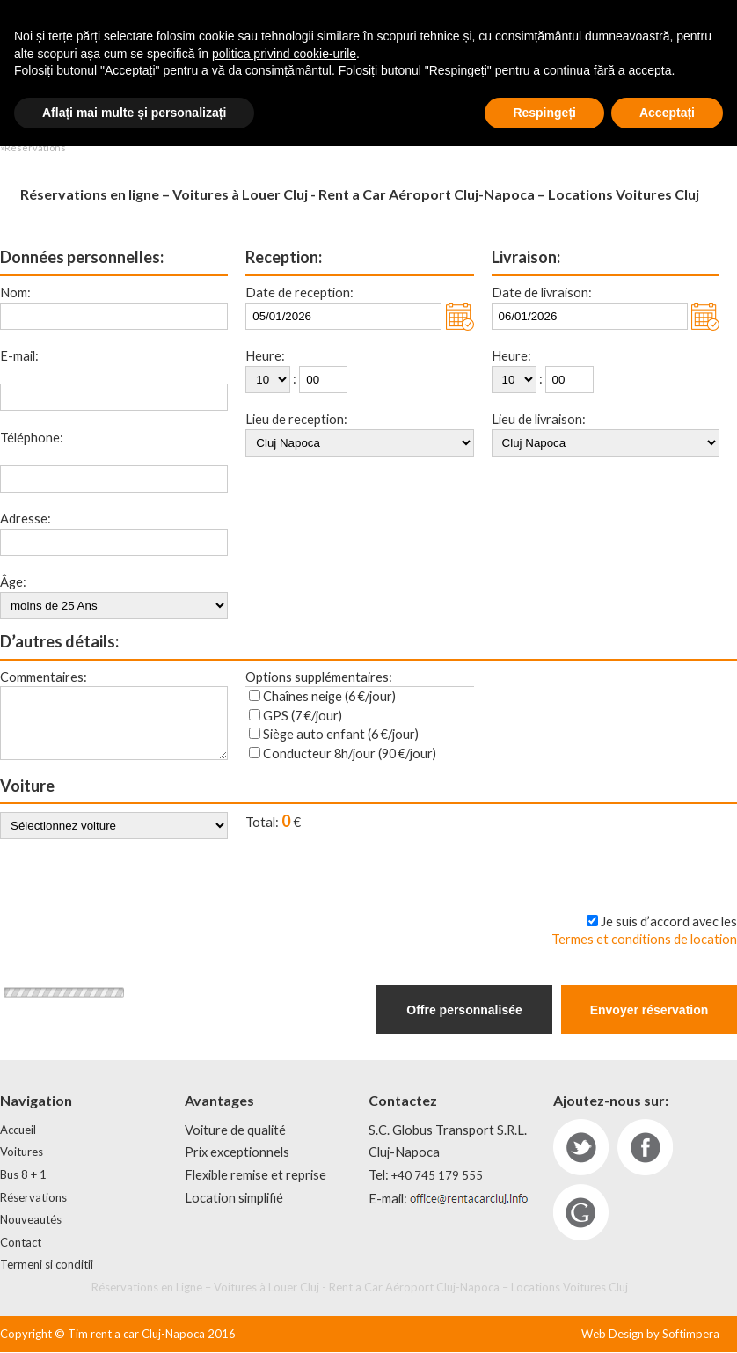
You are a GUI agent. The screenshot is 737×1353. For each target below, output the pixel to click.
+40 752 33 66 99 (421, 29)
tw (581, 1148)
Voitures (21, 1152)
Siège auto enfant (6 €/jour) (341, 734)
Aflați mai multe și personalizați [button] (134, 1319)
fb (645, 1148)
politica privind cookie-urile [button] (284, 1260)
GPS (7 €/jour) (302, 715)
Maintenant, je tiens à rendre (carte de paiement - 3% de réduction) (529, 884)
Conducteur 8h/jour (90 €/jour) (349, 753)
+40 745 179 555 (437, 1176)
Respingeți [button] (544, 1319)
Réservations (33, 1198)
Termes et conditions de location (644, 939)
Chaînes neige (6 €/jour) (329, 696)
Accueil (18, 1130)
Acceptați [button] (667, 1319)
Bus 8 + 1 (23, 1175)
